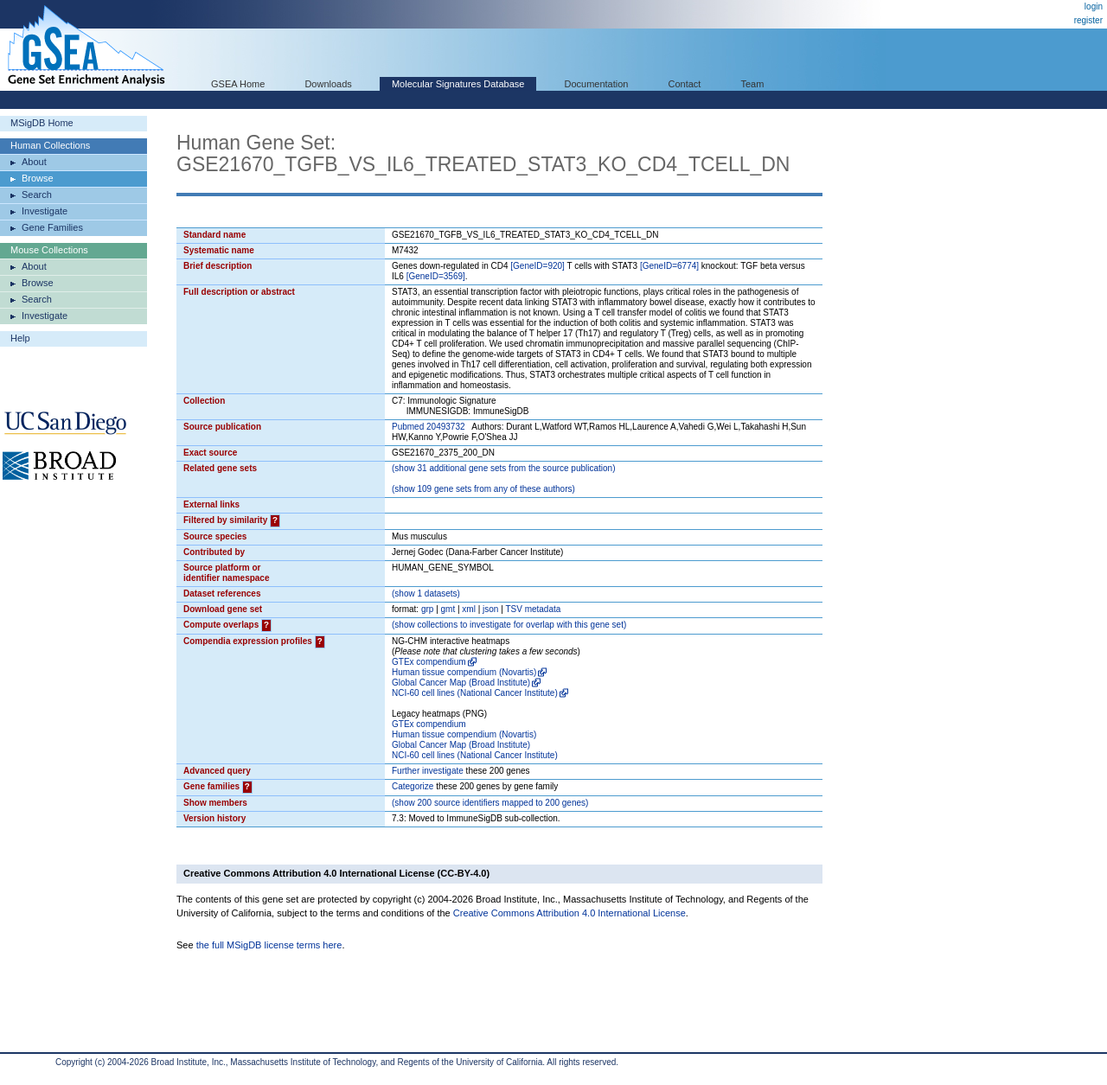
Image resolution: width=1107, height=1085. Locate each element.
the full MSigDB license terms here (269, 945)
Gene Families (52, 227)
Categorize (412, 786)
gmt (448, 609)
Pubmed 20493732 (428, 426)
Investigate (44, 211)
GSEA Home (238, 84)
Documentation (596, 84)
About (34, 161)
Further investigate (428, 770)
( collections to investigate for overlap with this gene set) (509, 624)
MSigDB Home (42, 123)
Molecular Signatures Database (458, 84)
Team (753, 84)
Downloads (327, 84)
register (1088, 20)
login (1094, 6)
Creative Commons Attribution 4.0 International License (569, 913)
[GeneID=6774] (669, 266)
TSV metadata (532, 609)
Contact (685, 84)
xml (469, 609)
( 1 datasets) (426, 593)
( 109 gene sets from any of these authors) (483, 489)
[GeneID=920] (537, 266)
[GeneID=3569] (435, 276)
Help (20, 338)
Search (37, 194)
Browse (38, 178)
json (490, 609)
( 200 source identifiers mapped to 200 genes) (490, 802)
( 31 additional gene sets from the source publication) (504, 468)
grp (427, 609)
